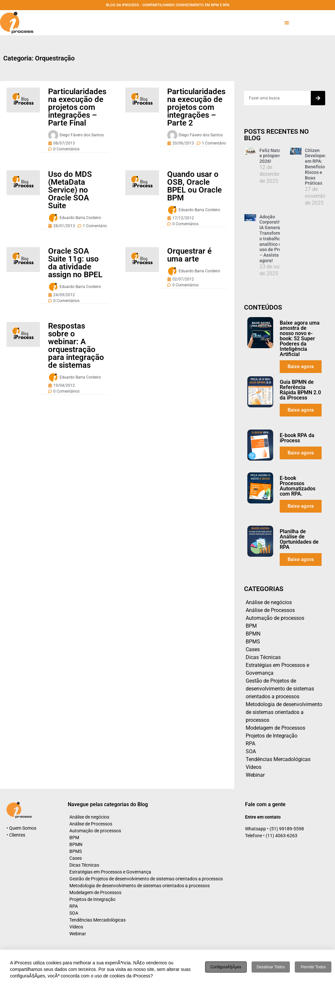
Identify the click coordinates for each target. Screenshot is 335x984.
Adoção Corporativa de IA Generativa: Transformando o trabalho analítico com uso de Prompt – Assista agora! (275, 238)
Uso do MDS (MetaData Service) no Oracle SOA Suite (70, 190)
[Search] (318, 98)
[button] (287, 22)
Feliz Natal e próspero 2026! (270, 156)
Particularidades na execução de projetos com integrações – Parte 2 (196, 107)
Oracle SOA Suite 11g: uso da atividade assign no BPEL (75, 262)
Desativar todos (271, 967)
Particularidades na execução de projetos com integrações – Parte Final (77, 107)
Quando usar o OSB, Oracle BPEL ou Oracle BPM (194, 186)
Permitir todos (313, 967)
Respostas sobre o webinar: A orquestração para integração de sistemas (76, 345)
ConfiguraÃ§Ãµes (225, 967)
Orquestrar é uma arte (189, 254)
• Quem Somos (21, 828)
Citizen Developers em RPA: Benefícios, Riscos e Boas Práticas (316, 167)
